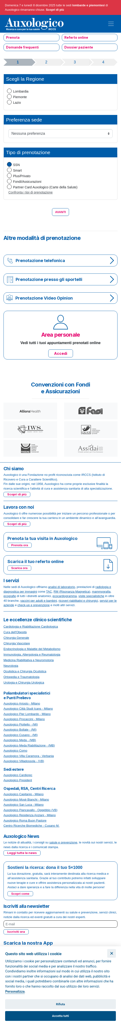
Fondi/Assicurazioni (27, 181)
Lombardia (20, 91)
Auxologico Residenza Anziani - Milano (29, 815)
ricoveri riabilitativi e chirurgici (78, 600)
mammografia (101, 591)
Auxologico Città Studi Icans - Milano (28, 708)
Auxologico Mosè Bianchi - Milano (26, 799)
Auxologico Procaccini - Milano (24, 719)
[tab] (60, 260)
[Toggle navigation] (111, 23)
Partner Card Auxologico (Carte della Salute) (45, 187)
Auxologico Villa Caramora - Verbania (28, 756)
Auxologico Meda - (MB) (19, 740)
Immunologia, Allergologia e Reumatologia (31, 654)
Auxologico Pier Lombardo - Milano (27, 714)
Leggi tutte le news (22, 853)
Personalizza (14, 992)
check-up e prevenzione (33, 605)
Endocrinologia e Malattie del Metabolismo (31, 649)
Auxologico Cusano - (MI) (20, 735)
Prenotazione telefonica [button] (40, 260)
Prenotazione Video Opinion (44, 298)
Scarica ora (19, 568)
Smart (17, 170)
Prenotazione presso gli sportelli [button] (49, 279)
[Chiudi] (111, 953)
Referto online (76, 37)
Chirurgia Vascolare (16, 643)
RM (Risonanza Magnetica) (72, 591)
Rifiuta (60, 1004)
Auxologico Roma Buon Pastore (24, 820)
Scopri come (20, 893)
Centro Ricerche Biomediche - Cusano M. (31, 825)
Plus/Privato (22, 176)
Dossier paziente (78, 47)
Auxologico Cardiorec (17, 775)
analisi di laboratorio (61, 587)
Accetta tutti (60, 1016)
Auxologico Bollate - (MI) (20, 729)
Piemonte (20, 97)
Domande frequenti (22, 47)
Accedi (60, 353)
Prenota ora (19, 545)
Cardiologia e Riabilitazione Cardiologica (30, 626)
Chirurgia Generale (16, 637)
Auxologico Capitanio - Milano (23, 794)
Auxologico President (17, 780)
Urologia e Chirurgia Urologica (23, 682)
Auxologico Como (15, 750)
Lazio (17, 102)
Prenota (13, 37)
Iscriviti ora (16, 931)
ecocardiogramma (64, 596)
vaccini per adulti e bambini (38, 600)
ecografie (9, 596)
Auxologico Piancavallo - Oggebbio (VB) (30, 810)
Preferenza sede (24, 119)
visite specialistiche (91, 596)
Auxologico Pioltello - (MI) (20, 724)
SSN (16, 165)
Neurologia (10, 665)
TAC (49, 591)
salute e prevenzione (63, 842)
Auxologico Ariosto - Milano (21, 703)
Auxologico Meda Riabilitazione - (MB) (29, 745)
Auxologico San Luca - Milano (23, 804)
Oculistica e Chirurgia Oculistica (24, 671)
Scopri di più (55, 9)
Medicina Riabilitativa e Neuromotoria (28, 660)
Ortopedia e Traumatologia (21, 677)
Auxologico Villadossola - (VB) (23, 761)
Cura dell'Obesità (15, 632)
